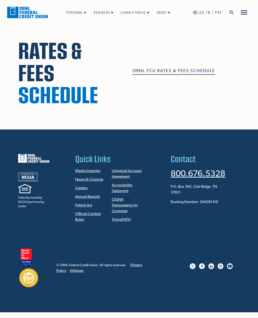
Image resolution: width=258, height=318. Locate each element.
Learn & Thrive (133, 12)
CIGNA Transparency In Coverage (124, 205)
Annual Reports (87, 197)
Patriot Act (83, 205)
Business (102, 12)
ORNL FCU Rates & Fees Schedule (173, 71)
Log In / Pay (209, 12)
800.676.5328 (198, 174)
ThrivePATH (121, 220)
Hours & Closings (89, 180)
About (162, 12)
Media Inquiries (87, 171)
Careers (81, 188)
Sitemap (77, 271)
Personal (74, 12)
